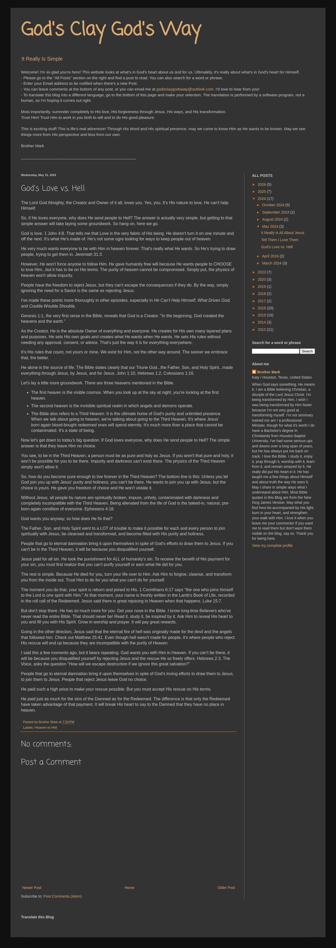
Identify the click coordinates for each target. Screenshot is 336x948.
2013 (262, 329)
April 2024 (271, 256)
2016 (262, 308)
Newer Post (31, 888)
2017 (262, 301)
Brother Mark (268, 372)
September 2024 (276, 212)
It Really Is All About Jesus (282, 233)
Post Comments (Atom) (63, 896)
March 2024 (272, 263)
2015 (262, 315)
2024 (262, 199)
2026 (262, 184)
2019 (262, 286)
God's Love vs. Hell (277, 247)
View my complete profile (272, 545)
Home (129, 888)
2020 (262, 279)
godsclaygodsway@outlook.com (184, 89)
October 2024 (273, 205)
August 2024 (273, 219)
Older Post (226, 888)
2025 (262, 191)
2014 (262, 322)
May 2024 (270, 226)
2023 (262, 272)
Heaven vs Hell (46, 727)
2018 (262, 294)
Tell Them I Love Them (279, 240)
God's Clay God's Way (111, 30)
